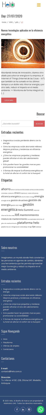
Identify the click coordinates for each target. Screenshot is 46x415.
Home (4, 22)
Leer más (9, 100)
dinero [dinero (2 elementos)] (17, 192)
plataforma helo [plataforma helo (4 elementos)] (28, 223)
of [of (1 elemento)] (43, 219)
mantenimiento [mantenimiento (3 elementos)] (29, 215)
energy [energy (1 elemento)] (32, 197)
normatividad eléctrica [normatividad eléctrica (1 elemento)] (34, 219)
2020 (11, 22)
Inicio (5, 339)
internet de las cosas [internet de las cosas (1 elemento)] (7, 215)
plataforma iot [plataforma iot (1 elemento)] (6, 227)
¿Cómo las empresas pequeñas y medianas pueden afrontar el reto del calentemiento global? (21, 158)
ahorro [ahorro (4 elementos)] (6, 189)
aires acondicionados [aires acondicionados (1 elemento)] (37, 189)
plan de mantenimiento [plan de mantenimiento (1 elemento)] (9, 223)
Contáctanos (8, 349)
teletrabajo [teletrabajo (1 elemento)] (23, 227)
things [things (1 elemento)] (30, 227)
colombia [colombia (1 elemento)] (4, 193)
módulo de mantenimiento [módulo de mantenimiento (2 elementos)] (14, 219)
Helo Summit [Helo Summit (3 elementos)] (25, 209)
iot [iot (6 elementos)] (17, 214)
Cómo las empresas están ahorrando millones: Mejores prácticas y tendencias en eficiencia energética (22, 149)
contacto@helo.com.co (11, 371)
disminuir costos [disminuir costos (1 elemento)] (26, 193)
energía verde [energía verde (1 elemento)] (5, 200)
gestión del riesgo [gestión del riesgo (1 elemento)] (16, 205)
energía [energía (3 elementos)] (39, 196)
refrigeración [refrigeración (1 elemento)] (15, 227)
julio (16, 22)
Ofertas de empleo (11, 346)
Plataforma (7, 342)
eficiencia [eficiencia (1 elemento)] (35, 193)
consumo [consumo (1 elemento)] (11, 193)
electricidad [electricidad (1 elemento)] (25, 197)
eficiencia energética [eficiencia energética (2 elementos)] (11, 196)
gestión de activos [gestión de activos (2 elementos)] (19, 200)
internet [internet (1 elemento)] (36, 210)
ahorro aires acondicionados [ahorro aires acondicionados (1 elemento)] (20, 189)
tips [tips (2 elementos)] (34, 226)
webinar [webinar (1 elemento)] (38, 227)
